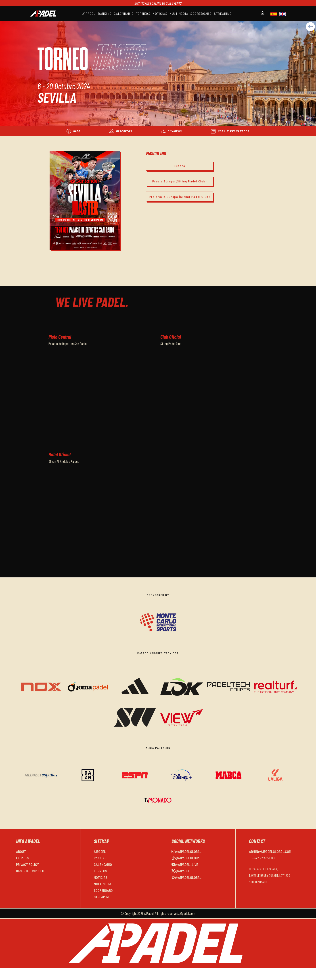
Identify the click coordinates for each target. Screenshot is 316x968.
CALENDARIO (124, 13)
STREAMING (223, 13)
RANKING (105, 13)
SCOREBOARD (201, 13)
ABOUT (21, 851)
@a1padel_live (185, 864)
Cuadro (179, 166)
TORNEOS (143, 13)
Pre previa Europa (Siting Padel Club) (179, 197)
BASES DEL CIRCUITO (30, 871)
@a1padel (181, 871)
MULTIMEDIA (179, 13)
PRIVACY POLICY (27, 864)
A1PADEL (89, 13)
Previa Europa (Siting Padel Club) (179, 181)
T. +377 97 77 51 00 (261, 858)
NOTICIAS (160, 13)
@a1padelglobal (186, 851)
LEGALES (22, 858)
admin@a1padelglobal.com (270, 851)
